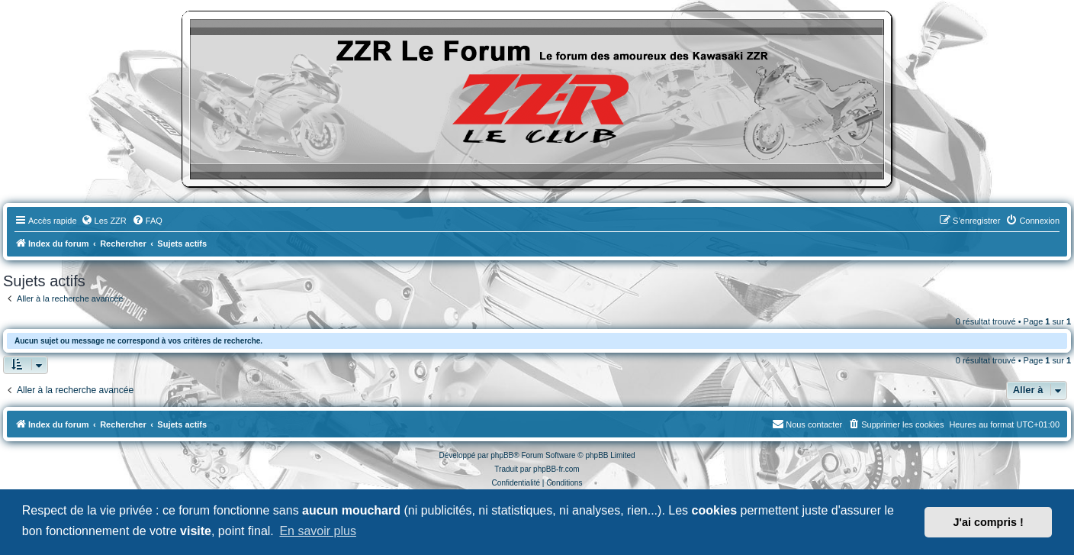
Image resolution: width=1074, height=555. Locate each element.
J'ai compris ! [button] (988, 522)
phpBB (501, 455)
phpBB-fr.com (556, 469)
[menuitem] (104, 220)
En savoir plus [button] (317, 530)
